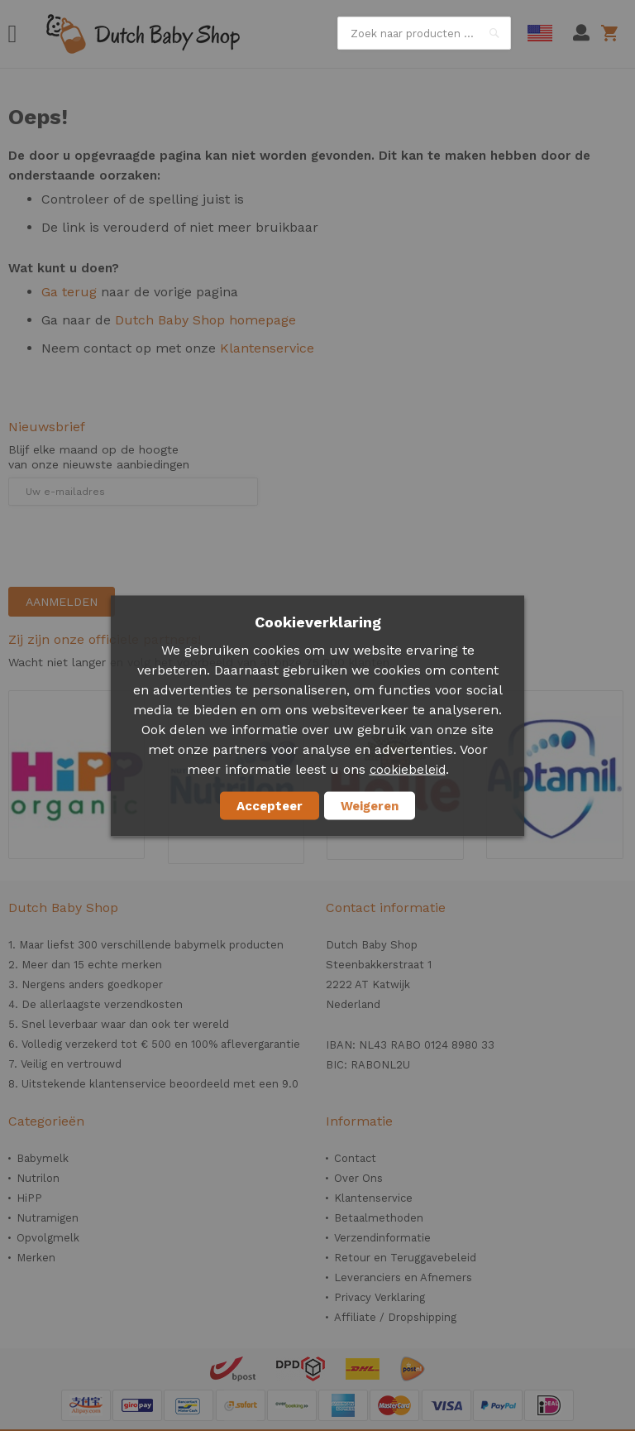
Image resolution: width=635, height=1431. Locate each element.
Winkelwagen (612, 33)
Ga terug (69, 292)
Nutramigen (48, 1218)
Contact (355, 1158)
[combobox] (424, 33)
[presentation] (134, 546)
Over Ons (358, 1178)
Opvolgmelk (48, 1238)
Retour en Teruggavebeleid (405, 1257)
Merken (36, 1257)
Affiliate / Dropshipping (395, 1317)
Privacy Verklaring (379, 1297)
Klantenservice (267, 348)
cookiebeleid (408, 768)
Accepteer (269, 805)
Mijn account (581, 33)
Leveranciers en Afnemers (403, 1277)
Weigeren (370, 805)
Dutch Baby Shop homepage (205, 320)
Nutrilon (38, 1178)
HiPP (29, 1198)
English (540, 33)
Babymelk (43, 1158)
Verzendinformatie (382, 1238)
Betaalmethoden (378, 1218)
